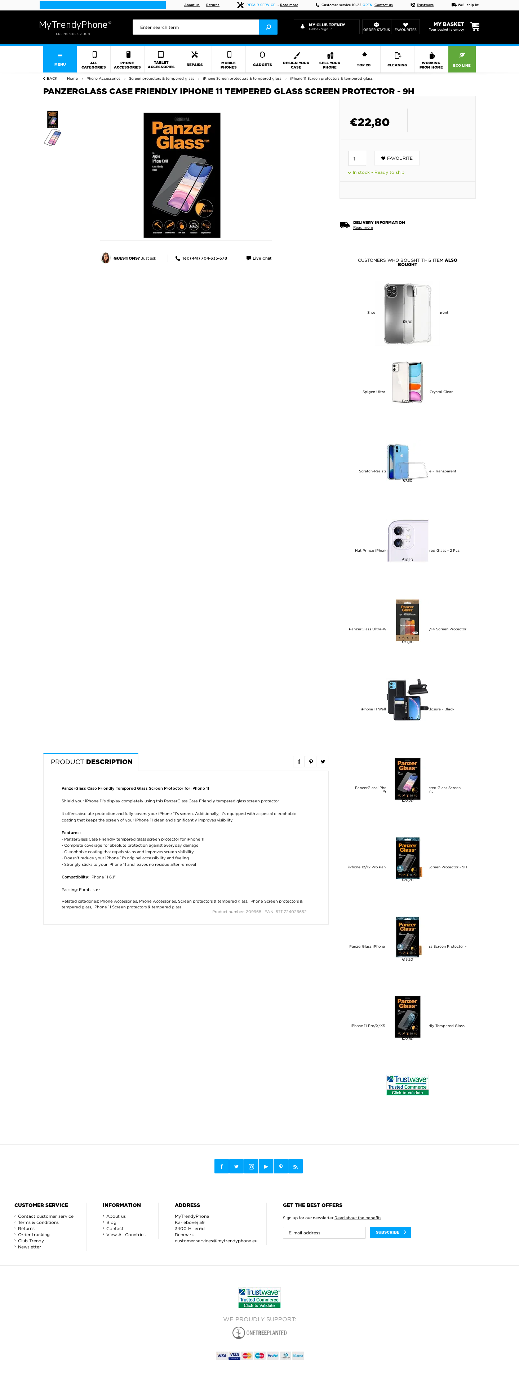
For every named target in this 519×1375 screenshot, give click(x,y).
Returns (212, 5)
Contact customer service (46, 1216)
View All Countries (126, 1234)
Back (52, 78)
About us (192, 5)
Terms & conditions (38, 1222)
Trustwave (422, 5)
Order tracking (34, 1234)
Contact (115, 1228)
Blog (111, 1222)
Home (72, 78)
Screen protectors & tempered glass (212, 901)
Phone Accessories (118, 901)
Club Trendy (31, 1240)
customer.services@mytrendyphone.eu (216, 1240)
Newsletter (29, 1246)
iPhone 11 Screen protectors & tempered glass (137, 907)
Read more (289, 5)
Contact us (383, 5)
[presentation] (205, 27)
